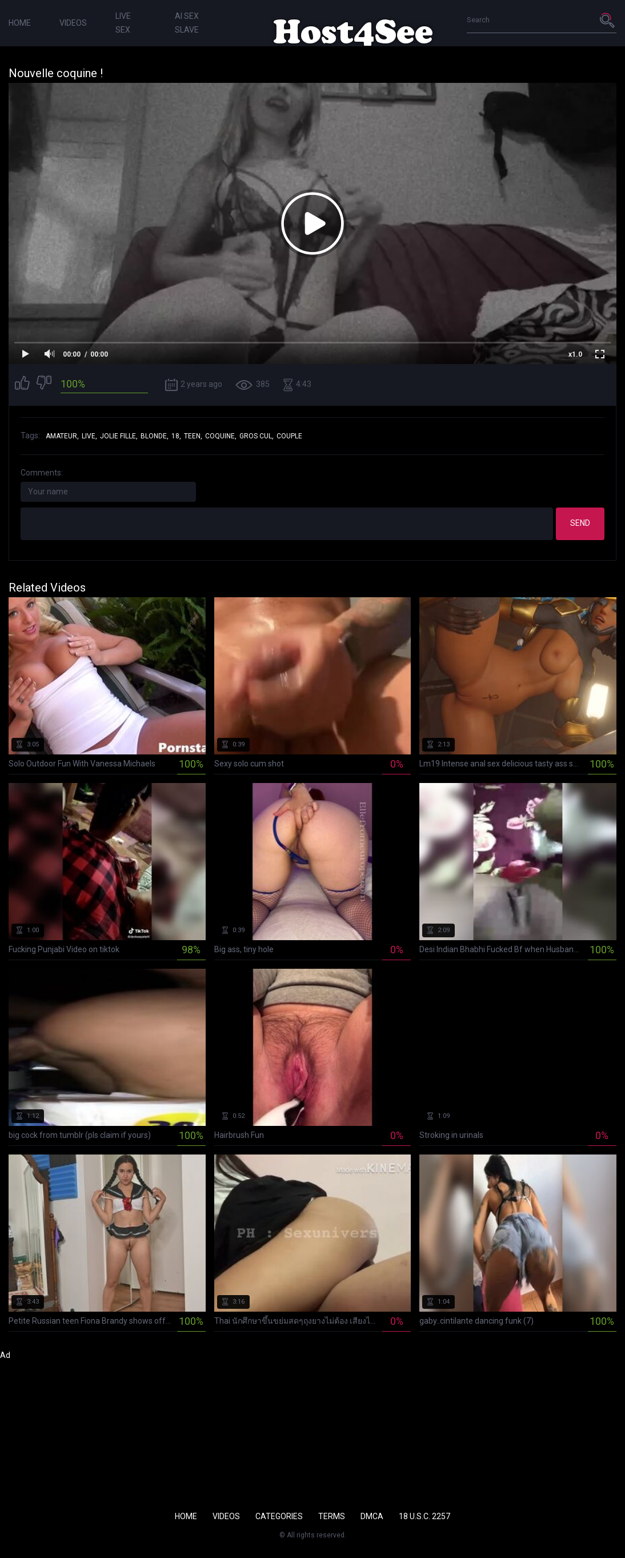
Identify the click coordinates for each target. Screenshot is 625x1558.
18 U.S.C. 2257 (424, 1516)
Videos (73, 22)
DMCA (371, 1516)
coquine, (221, 436)
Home (20, 22)
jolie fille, (119, 436)
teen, (193, 436)
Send (580, 523)
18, (176, 436)
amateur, (62, 436)
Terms (331, 1516)
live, (89, 436)
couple (289, 436)
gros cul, (256, 436)
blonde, (155, 436)
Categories (279, 1516)
